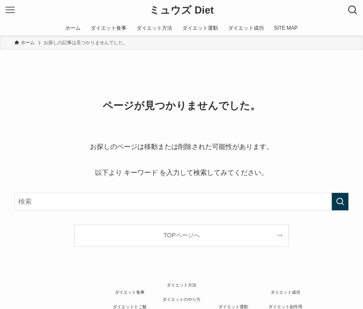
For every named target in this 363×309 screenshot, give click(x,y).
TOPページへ (181, 235)
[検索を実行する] (340, 202)
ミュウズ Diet (181, 10)
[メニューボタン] (10, 10)
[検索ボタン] (353, 10)
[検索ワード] (181, 202)
